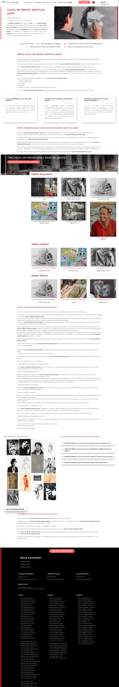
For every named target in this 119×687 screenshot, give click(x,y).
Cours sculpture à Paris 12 (85, 609)
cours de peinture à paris (56, 656)
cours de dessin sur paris (27, 647)
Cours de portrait (103, 237)
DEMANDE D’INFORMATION (62, 551)
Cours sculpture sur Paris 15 (85, 603)
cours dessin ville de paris (28, 670)
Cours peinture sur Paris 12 (56, 605)
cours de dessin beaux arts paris (29, 654)
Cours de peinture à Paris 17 (57, 632)
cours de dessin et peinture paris (29, 645)
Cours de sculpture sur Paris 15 (86, 642)
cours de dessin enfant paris (28, 643)
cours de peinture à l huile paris (57, 643)
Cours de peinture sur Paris (56, 618)
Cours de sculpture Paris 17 (85, 638)
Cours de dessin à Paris (27, 629)
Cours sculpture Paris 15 (84, 600)
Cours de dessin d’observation (103, 299)
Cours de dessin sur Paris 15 (28, 601)
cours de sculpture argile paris (86, 625)
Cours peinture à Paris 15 (56, 640)
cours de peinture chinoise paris (58, 658)
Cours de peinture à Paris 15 (57, 601)
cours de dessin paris (26, 685)
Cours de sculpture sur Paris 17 (86, 631)
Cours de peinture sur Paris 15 (57, 638)
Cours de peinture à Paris (56, 623)
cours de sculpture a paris (85, 627)
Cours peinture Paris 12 (55, 611)
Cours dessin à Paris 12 (27, 614)
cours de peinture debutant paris (58, 645)
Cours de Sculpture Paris (85, 598)
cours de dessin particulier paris (29, 665)
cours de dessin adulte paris (28, 652)
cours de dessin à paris (27, 681)
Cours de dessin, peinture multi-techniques (73, 299)
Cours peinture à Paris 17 (56, 629)
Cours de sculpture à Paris (85, 623)
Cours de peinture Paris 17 (56, 634)
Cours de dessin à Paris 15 (28, 607)
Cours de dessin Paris (26, 598)
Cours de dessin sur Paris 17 (28, 632)
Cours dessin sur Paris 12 (27, 611)
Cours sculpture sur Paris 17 (85, 629)
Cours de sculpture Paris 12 (85, 614)
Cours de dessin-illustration (73, 221)
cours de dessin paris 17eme (28, 641)
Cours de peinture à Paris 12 (57, 612)
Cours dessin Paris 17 (26, 636)
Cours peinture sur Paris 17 (56, 625)
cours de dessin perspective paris (30, 656)
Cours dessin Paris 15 (26, 605)
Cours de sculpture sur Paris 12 (86, 607)
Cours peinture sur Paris (56, 616)
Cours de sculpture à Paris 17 (86, 636)
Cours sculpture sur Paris (85, 616)
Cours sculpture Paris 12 (84, 611)
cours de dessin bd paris (27, 658)
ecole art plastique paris (27, 672)
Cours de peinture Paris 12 (56, 614)
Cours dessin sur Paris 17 (27, 631)
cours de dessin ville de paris (28, 663)
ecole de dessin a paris (27, 669)
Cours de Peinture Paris (55, 598)
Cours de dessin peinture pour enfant (44, 221)
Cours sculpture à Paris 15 (85, 643)
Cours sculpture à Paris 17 (85, 632)
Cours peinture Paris (54, 621)
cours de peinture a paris (56, 654)
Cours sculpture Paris (84, 621)
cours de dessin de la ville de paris (30, 674)
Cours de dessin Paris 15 (27, 609)
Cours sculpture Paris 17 (84, 634)
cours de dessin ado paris (28, 659)
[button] (29, 2)
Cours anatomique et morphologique (44, 197)
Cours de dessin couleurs (73, 197)
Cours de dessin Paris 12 (27, 620)
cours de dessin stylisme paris (29, 683)
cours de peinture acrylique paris (58, 652)
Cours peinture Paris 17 (55, 631)
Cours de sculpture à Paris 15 (86, 601)
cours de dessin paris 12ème (28, 678)
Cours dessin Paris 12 (26, 616)
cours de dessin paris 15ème (28, 676)
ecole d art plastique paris (28, 667)
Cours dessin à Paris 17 (27, 634)
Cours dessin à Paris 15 (27, 603)
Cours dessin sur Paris (27, 621)
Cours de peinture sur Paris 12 (57, 607)
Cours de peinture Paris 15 (56, 603)
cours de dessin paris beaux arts (29, 648)
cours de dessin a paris (27, 650)
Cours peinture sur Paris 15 (56, 636)
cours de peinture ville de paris (57, 650)
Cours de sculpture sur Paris (85, 618)
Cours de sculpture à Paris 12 (86, 612)
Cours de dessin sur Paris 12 (28, 612)
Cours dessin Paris (26, 627)
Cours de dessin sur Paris (27, 623)
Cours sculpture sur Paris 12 (85, 605)
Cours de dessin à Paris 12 (28, 618)
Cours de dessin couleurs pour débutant (103, 197)
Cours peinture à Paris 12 (56, 609)
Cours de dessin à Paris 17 (28, 638)
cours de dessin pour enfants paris (30, 661)
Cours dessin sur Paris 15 (27, 600)
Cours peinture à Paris (55, 620)
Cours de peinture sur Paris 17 (57, 627)
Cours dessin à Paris (26, 625)
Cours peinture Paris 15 (55, 600)
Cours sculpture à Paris (84, 620)
